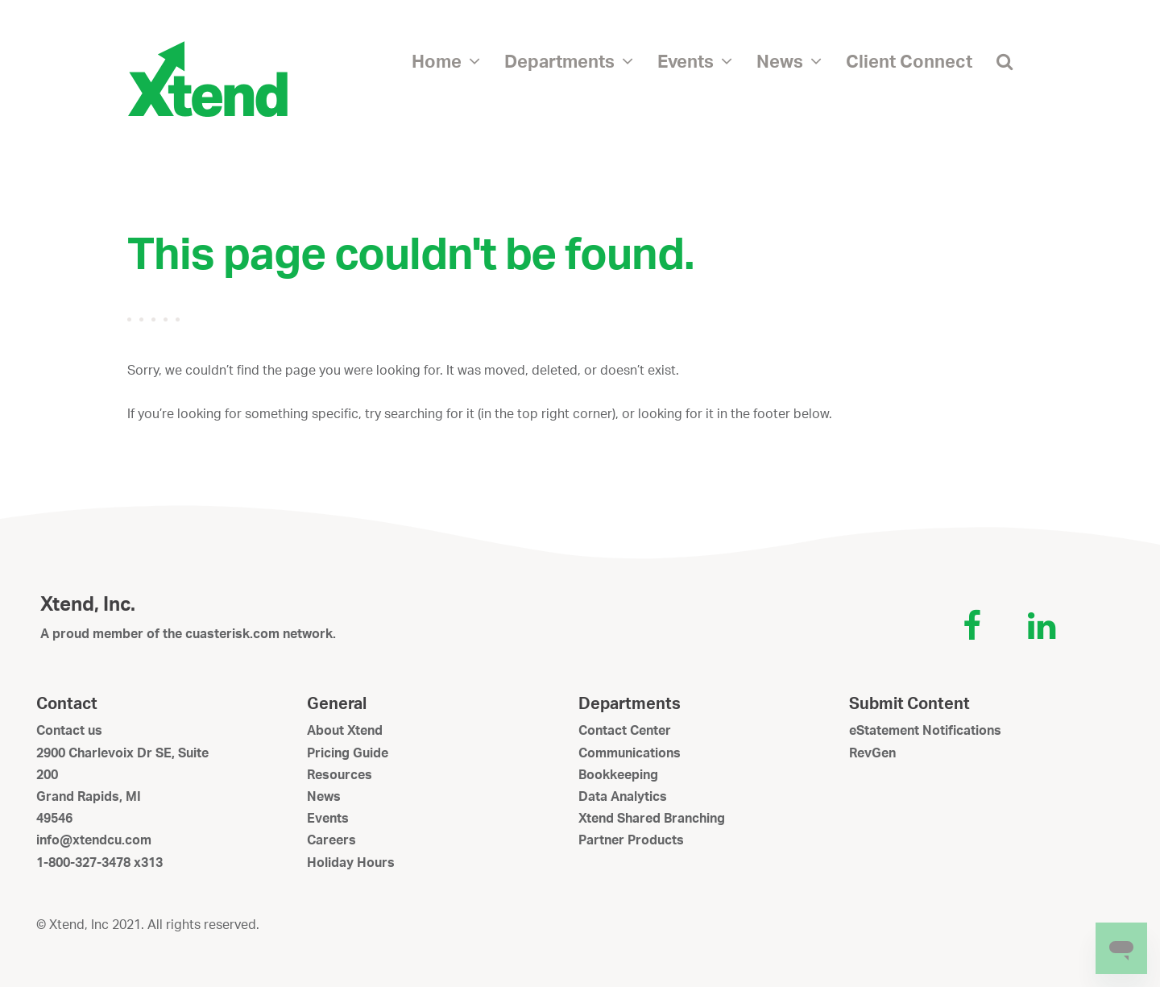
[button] (1004, 60)
